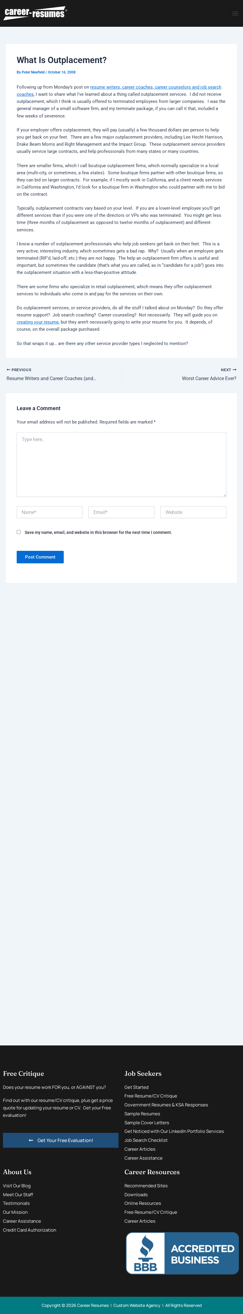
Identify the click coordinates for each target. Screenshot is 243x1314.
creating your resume (38, 322)
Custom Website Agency (137, 1305)
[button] (235, 13)
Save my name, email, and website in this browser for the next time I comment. (98, 532)
